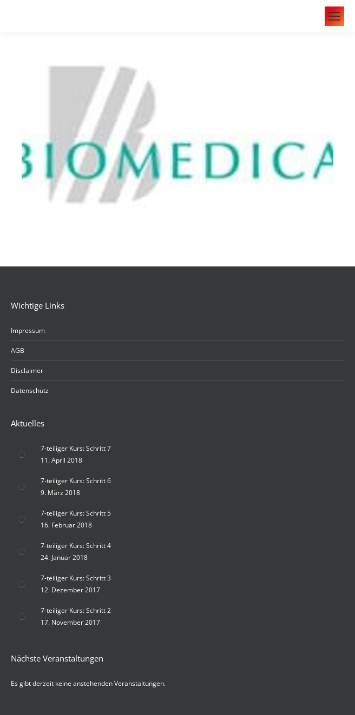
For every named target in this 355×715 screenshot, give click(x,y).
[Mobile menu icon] (334, 16)
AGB (17, 350)
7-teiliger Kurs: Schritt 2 (76, 610)
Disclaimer (27, 370)
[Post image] (21, 454)
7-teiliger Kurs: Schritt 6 (76, 480)
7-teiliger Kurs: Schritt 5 (76, 513)
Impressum (28, 330)
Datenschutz (30, 390)
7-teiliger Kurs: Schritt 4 (76, 545)
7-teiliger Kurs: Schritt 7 (76, 448)
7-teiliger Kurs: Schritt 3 (76, 578)
